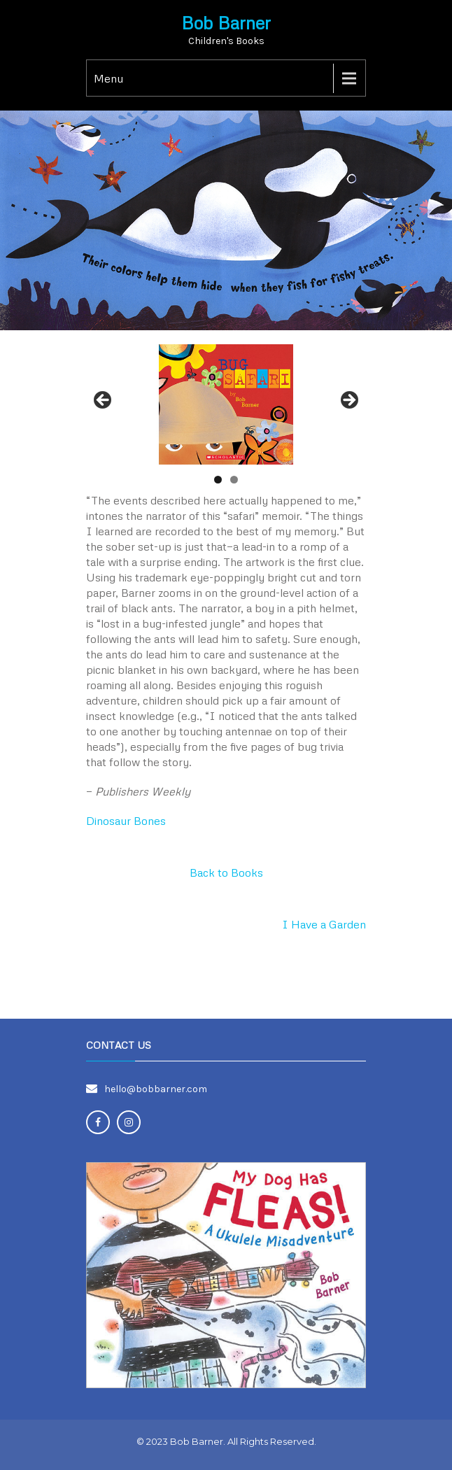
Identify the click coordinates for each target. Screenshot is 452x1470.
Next (348, 400)
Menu (108, 78)
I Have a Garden (324, 924)
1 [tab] (218, 479)
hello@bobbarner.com (155, 1089)
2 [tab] (234, 479)
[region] (226, 404)
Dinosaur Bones (126, 821)
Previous (103, 400)
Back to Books (226, 872)
